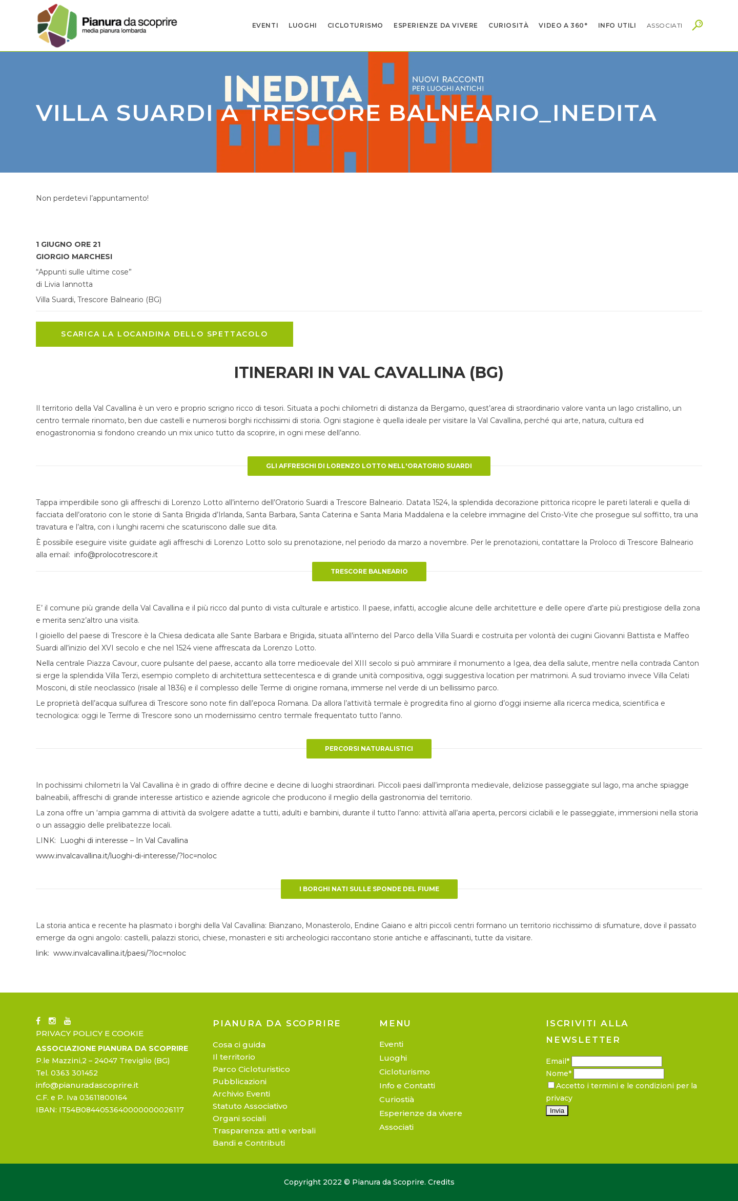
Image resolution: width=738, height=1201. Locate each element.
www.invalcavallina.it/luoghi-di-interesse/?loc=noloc (126, 855)
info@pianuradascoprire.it (87, 1085)
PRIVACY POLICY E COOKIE (90, 1033)
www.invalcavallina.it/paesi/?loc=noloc (119, 953)
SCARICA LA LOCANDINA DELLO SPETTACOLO (164, 334)
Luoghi (393, 1058)
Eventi (391, 1044)
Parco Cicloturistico (251, 1069)
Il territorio (234, 1057)
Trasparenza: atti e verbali (264, 1130)
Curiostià (396, 1099)
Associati (396, 1127)
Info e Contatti (407, 1085)
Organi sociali (239, 1118)
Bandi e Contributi (249, 1143)
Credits (441, 1182)
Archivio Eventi (241, 1094)
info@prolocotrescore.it (116, 554)
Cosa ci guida (239, 1044)
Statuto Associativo (250, 1106)
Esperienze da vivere (420, 1113)
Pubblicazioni (239, 1081)
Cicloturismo (404, 1072)
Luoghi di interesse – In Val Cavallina (124, 840)
